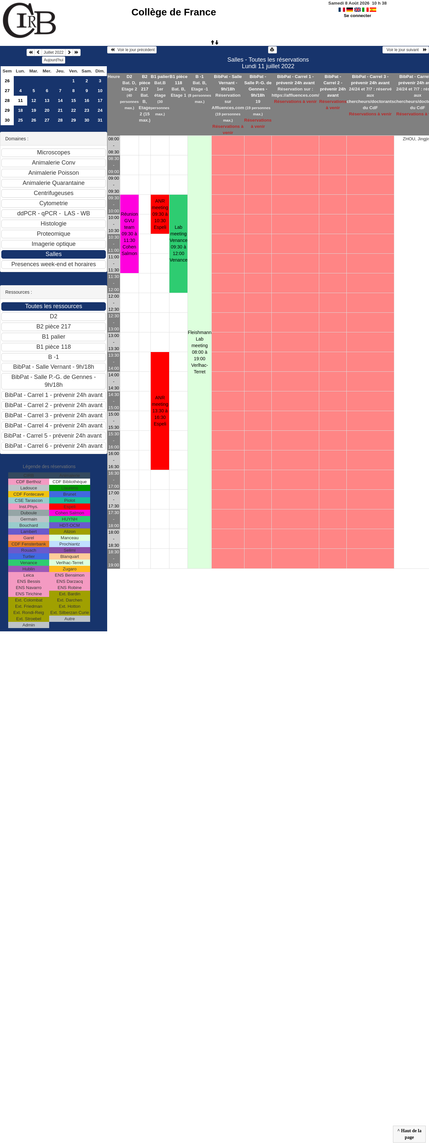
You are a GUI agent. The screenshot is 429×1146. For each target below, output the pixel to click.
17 (100, 100)
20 (47, 110)
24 (100, 110)
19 (33, 110)
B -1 (200, 76)
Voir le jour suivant (405, 50)
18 (20, 110)
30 (7, 120)
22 (73, 110)
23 (86, 110)
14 (60, 100)
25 (20, 120)
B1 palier (160, 76)
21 (60, 110)
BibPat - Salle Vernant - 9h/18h (228, 82)
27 (7, 90)
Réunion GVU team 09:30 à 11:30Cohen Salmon (129, 233)
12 (33, 100)
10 (100, 90)
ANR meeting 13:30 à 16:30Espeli (160, 410)
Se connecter (357, 15)
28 (7, 100)
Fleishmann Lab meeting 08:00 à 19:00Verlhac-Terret (199, 352)
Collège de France (173, 12)
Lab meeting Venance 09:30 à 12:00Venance (178, 244)
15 (73, 100)
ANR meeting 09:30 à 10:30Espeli (160, 214)
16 (86, 100)
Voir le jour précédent (132, 50)
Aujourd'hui (54, 60)
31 (100, 120)
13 (47, 100)
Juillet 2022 (54, 52)
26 (7, 80)
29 (7, 110)
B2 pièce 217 (144, 82)
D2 (129, 76)
